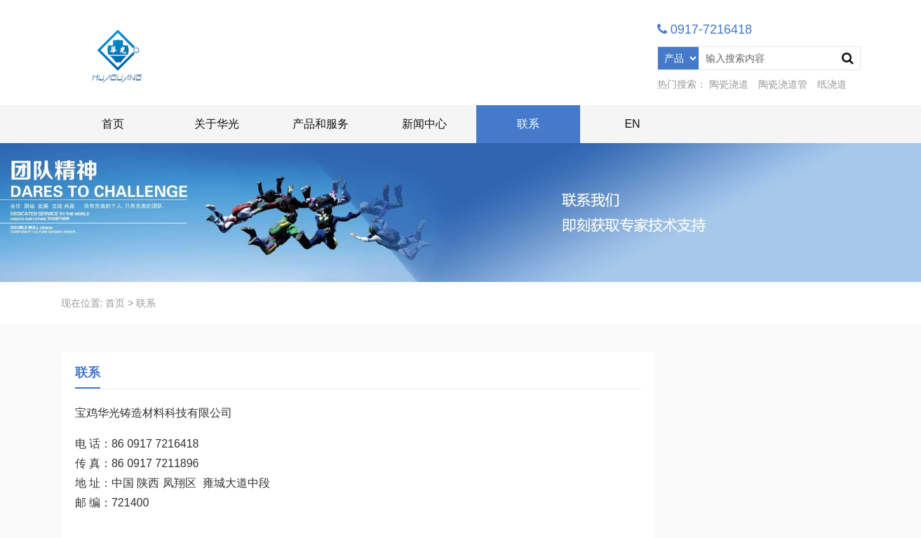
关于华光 (216, 124)
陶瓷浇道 (728, 84)
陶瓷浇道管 (782, 84)
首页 (113, 124)
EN (632, 124)
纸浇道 (832, 84)
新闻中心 (424, 124)
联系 (528, 124)
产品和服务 (321, 124)
